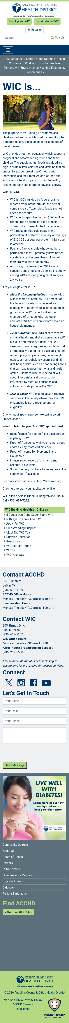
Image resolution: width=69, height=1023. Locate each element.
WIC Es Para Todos (18, 546)
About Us (9, 851)
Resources (13, 541)
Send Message (15, 765)
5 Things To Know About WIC (24, 519)
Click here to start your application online (29, 488)
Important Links (13, 881)
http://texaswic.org (49, 481)
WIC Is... (11, 550)
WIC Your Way (15, 555)
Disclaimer (23, 1009)
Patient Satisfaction (15, 893)
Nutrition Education (18, 537)
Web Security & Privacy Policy (22, 1000)
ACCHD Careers (23, 1004)
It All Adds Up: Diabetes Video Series (28, 59)
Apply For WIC (15, 523)
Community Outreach (16, 844)
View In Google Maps (18, 912)
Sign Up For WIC (19, 21)
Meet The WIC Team (19, 532)
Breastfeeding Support (21, 528)
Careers (8, 863)
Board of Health (13, 857)
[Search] (25, 37)
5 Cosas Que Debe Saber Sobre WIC (29, 515)
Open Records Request (18, 875)
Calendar (8, 887)
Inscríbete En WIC (47, 21)
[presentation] (31, 753)
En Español (34, 29)
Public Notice (11, 869)
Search (57, 38)
